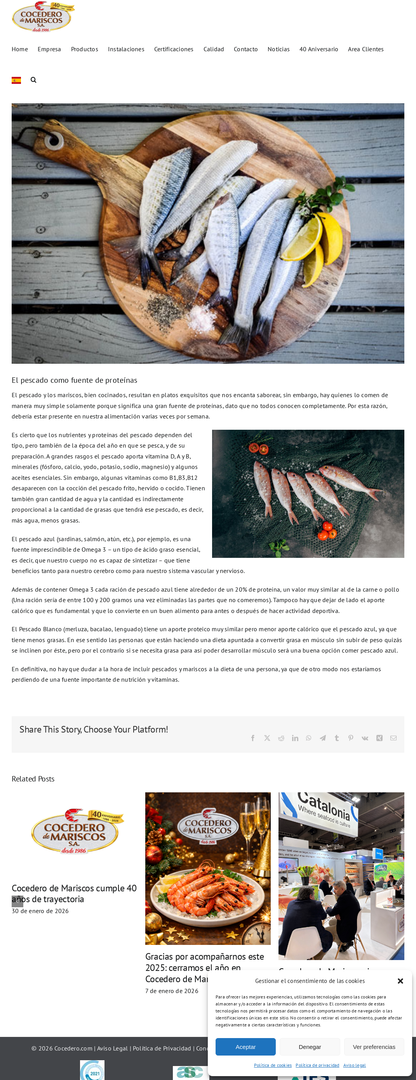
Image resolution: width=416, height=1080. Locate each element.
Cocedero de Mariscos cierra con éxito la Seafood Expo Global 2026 (64, 990)
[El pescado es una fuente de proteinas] (208, 241)
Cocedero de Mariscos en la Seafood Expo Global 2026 (189, 881)
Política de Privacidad (163, 1056)
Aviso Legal (112, 1056)
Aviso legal (354, 1065)
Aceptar (246, 1047)
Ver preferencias (374, 1047)
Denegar (310, 1047)
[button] (400, 981)
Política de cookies (273, 1065)
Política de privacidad (317, 1065)
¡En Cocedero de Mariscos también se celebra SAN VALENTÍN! (319, 894)
